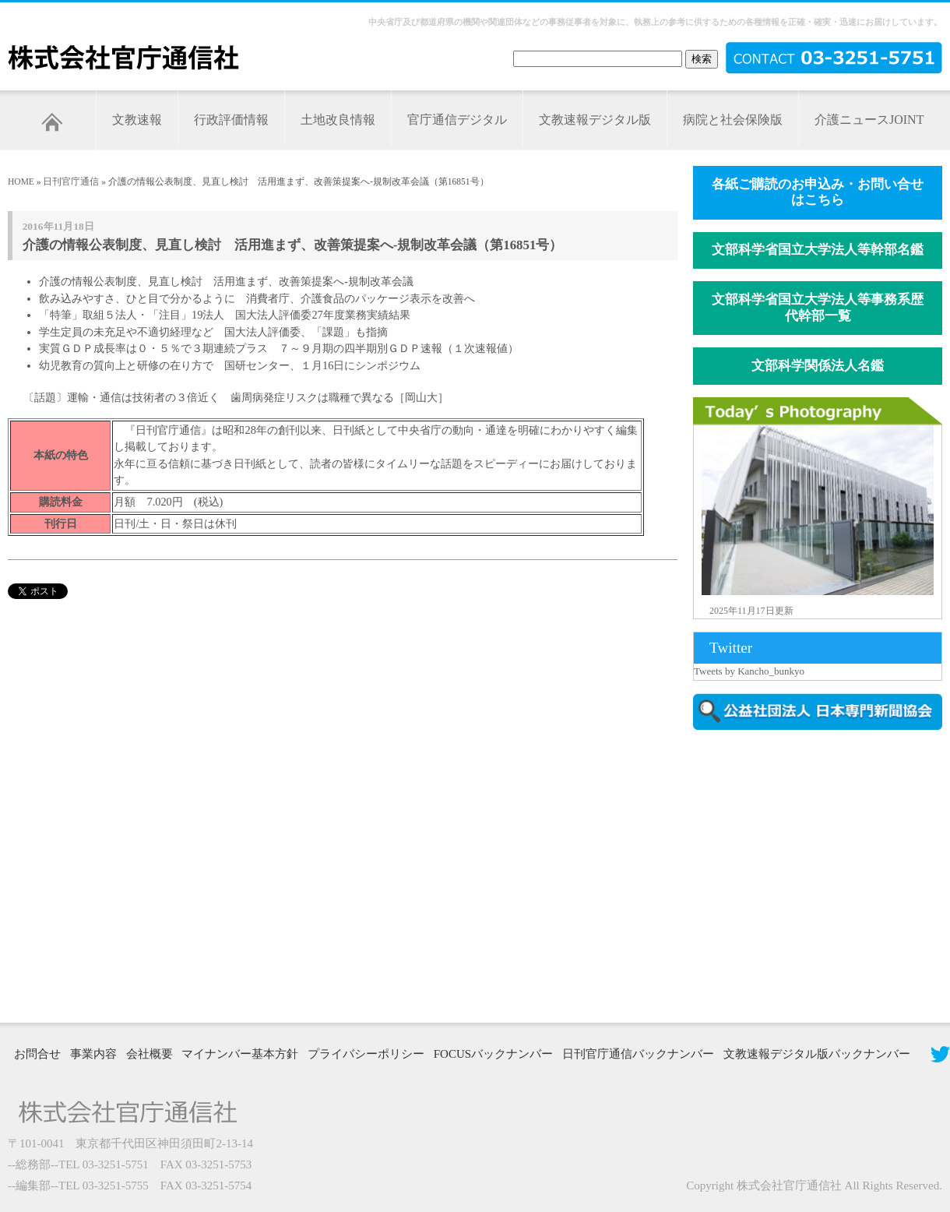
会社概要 (149, 1054)
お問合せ (37, 1054)
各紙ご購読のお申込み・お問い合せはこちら (818, 192)
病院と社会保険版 (733, 119)
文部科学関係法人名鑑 (817, 365)
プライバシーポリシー (366, 1054)
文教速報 (137, 119)
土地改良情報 (338, 119)
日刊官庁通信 (71, 181)
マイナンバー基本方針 (239, 1054)
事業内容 (93, 1054)
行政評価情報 (231, 119)
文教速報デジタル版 (595, 119)
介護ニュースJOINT (869, 119)
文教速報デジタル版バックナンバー (816, 1054)
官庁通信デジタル (457, 119)
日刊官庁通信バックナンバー (638, 1054)
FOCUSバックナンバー (493, 1054)
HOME (21, 181)
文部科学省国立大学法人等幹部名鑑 (818, 249)
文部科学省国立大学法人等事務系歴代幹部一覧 (818, 307)
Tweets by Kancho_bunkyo (749, 671)
